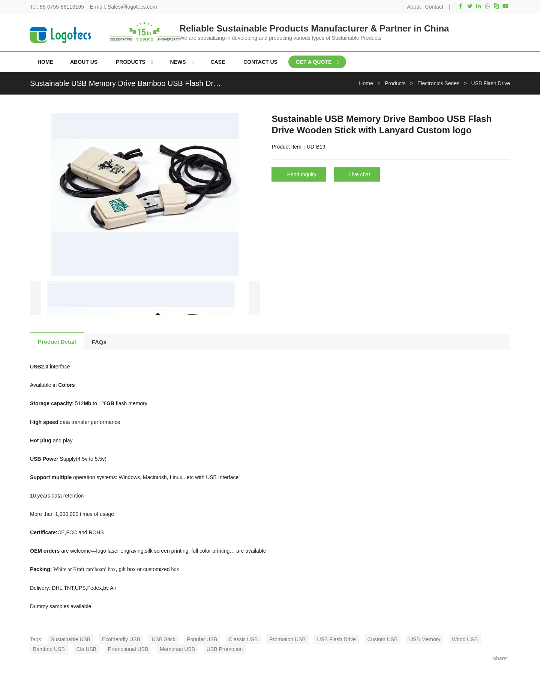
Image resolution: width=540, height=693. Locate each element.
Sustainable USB (70, 639)
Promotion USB (287, 639)
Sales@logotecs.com (132, 7)
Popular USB (202, 639)
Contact (434, 7)
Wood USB (465, 639)
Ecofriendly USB (121, 639)
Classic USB (243, 639)
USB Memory (424, 639)
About (414, 7)
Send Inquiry (301, 174)
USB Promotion (225, 649)
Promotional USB (128, 649)
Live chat (359, 174)
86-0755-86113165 (62, 7)
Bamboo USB (49, 649)
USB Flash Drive (336, 639)
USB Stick (163, 639)
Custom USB (383, 639)
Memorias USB (177, 649)
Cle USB (86, 649)
